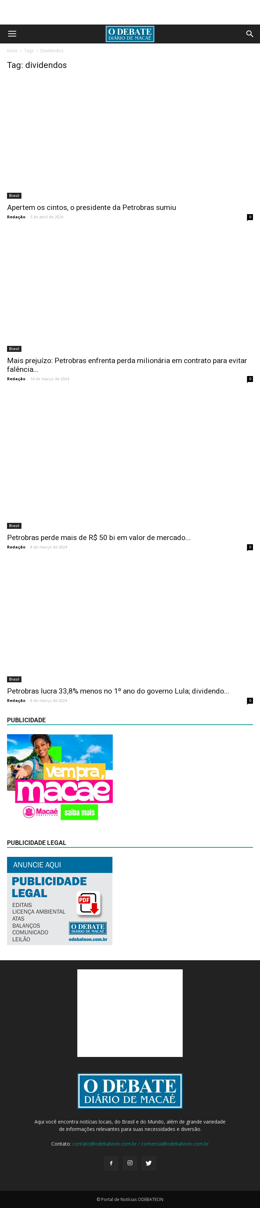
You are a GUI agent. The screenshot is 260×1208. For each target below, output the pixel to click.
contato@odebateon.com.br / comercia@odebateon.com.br (140, 1143)
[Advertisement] (130, 12)
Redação (16, 216)
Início (12, 51)
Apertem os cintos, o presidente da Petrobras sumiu (91, 207)
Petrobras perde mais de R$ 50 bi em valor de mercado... (99, 537)
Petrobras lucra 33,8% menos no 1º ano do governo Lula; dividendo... (118, 691)
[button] (250, 34)
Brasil (14, 195)
